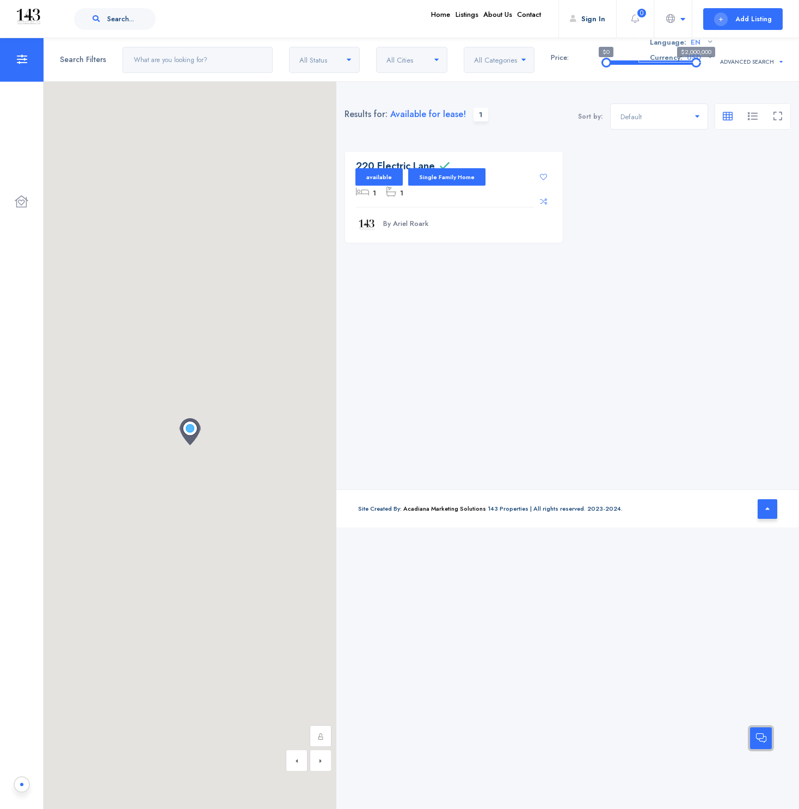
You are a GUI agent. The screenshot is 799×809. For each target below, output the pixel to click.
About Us (484, 19)
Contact (525, 19)
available (379, 177)
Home (409, 19)
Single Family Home (447, 177)
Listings (444, 19)
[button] (190, 431)
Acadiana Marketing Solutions (444, 508)
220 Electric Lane (395, 166)
